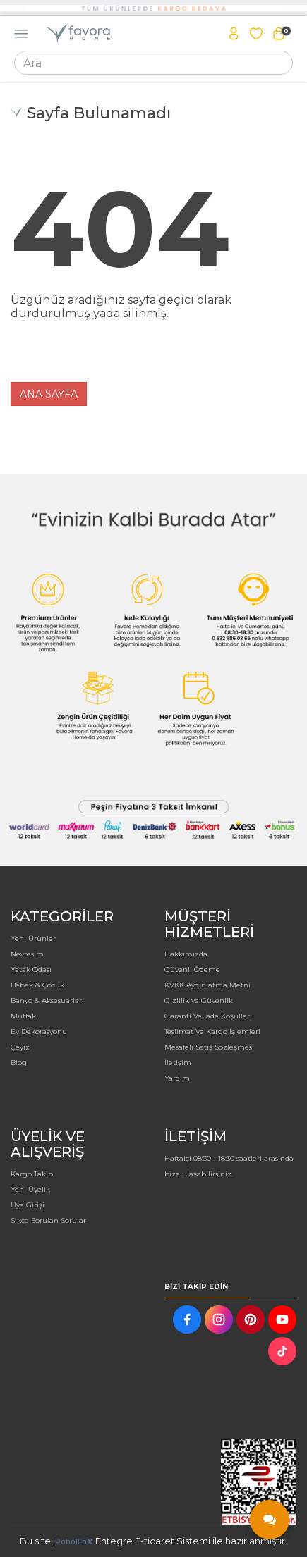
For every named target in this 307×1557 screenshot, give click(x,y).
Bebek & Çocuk (37, 985)
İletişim (177, 1062)
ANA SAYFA (49, 394)
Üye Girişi (27, 1205)
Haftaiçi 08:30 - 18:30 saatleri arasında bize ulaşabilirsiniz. (229, 1166)
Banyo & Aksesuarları (47, 1000)
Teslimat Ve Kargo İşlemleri (212, 1031)
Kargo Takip (32, 1173)
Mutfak (23, 1016)
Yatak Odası (31, 969)
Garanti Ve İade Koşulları (208, 1016)
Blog (19, 1062)
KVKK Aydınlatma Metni (207, 985)
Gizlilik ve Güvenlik (198, 1000)
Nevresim (27, 954)
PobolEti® (74, 1541)
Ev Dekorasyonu (39, 1031)
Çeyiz (20, 1047)
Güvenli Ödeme (192, 969)
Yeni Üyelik (30, 1189)
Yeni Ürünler (33, 938)
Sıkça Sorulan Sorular (48, 1220)
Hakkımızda (185, 954)
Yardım (177, 1078)
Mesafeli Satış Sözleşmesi (209, 1047)
